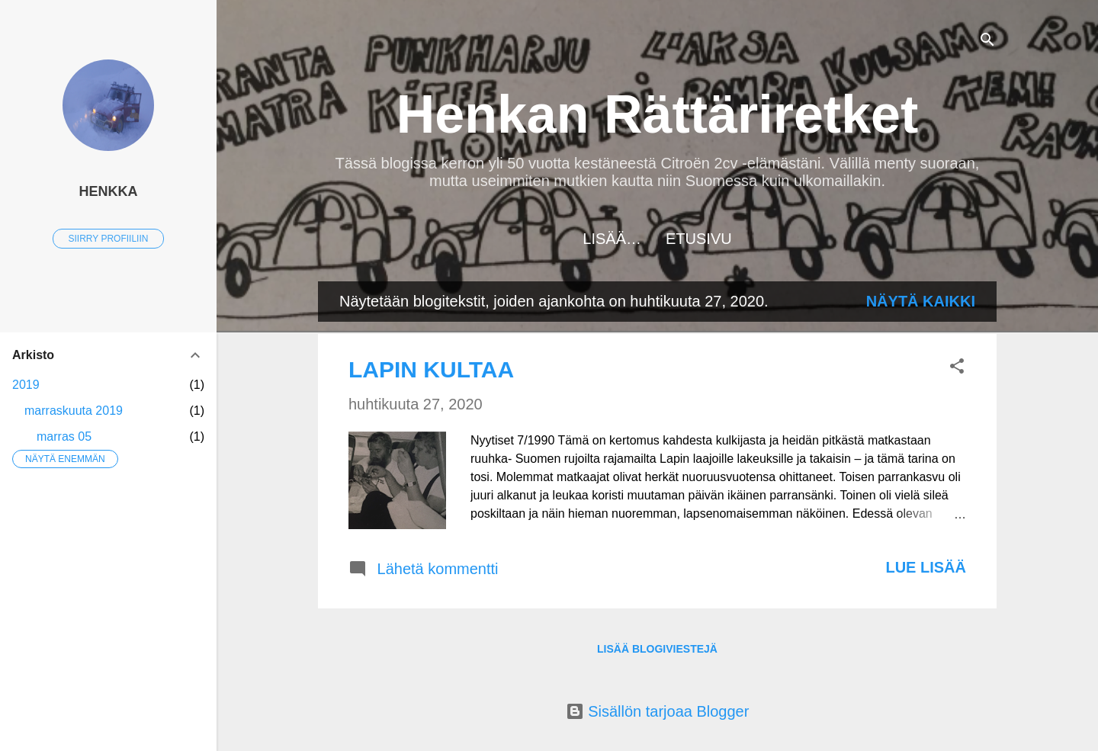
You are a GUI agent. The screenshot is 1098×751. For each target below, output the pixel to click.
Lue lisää (925, 567)
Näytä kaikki (920, 301)
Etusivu (657, 238)
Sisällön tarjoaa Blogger (658, 711)
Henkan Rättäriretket (657, 114)
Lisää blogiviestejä (657, 649)
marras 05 (64, 436)
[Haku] (987, 41)
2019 (26, 384)
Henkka (108, 191)
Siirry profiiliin (109, 238)
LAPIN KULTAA (431, 369)
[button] (957, 368)
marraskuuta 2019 (73, 410)
